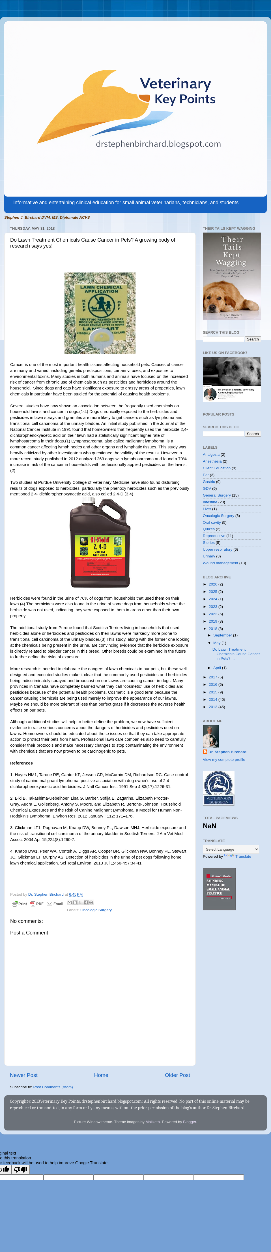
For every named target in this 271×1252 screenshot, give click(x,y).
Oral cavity (212, 522)
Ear (206, 475)
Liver (207, 509)
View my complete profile (224, 759)
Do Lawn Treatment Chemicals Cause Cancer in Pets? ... (236, 654)
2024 (213, 599)
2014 (213, 699)
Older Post (177, 1075)
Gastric (209, 482)
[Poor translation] (21, 1169)
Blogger (189, 1122)
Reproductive (214, 536)
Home (101, 1075)
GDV (207, 488)
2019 (213, 621)
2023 (213, 606)
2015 (213, 692)
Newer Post (24, 1075)
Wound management (220, 563)
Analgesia (211, 454)
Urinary (209, 556)
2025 (213, 591)
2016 (213, 684)
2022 (213, 614)
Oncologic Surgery (96, 910)
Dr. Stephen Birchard (227, 752)
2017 (213, 677)
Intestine (210, 502)
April (217, 668)
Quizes (209, 529)
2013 (213, 707)
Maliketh (152, 1122)
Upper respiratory (217, 549)
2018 (213, 629)
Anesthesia (212, 461)
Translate (237, 856)
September (223, 635)
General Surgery (217, 495)
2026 (213, 584)
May (217, 643)
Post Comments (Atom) (53, 1087)
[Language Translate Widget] (231, 849)
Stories (209, 542)
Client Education (217, 468)
